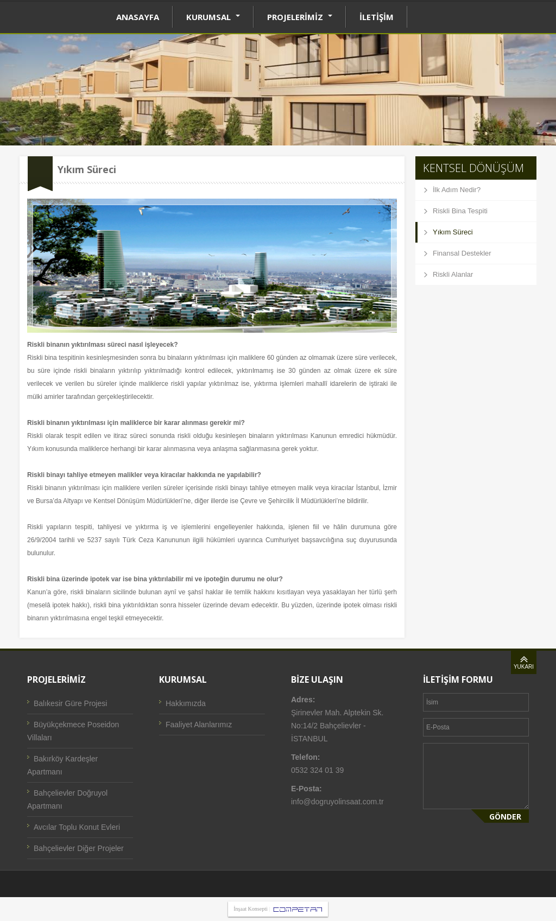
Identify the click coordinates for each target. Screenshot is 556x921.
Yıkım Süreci (453, 232)
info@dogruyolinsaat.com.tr (337, 801)
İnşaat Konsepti (250, 909)
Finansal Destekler (462, 253)
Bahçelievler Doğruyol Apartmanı (67, 799)
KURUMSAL (213, 16)
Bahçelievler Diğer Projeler (79, 848)
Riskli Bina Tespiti (460, 211)
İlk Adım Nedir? (457, 190)
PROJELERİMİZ (299, 16)
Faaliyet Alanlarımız (199, 724)
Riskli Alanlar (453, 274)
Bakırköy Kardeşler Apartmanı (62, 765)
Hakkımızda (186, 703)
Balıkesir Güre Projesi (70, 703)
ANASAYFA (137, 16)
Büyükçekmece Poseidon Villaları (73, 731)
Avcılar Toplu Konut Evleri (77, 827)
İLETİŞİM (376, 16)
